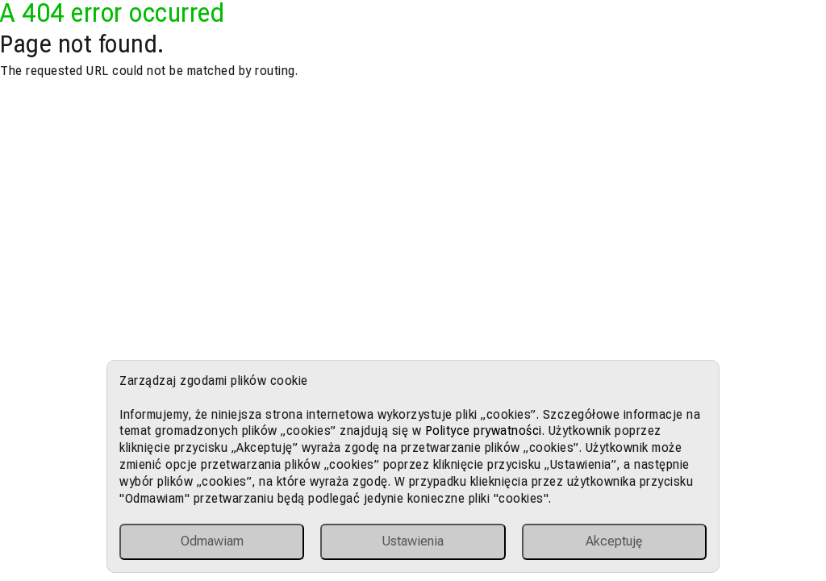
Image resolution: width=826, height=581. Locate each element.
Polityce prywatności (483, 430)
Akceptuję (614, 541)
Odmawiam (212, 541)
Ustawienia (413, 541)
